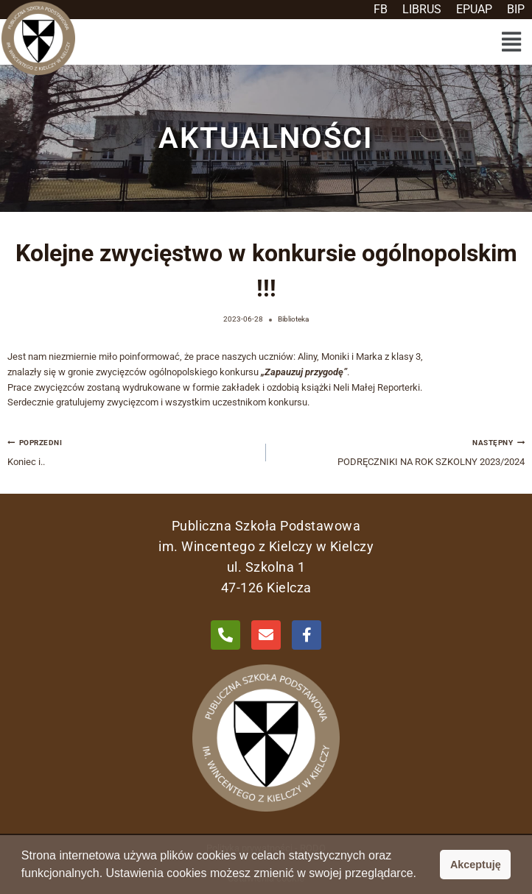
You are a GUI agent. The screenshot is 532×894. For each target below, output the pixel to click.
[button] (511, 42)
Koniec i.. (131, 451)
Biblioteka (293, 319)
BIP (516, 9)
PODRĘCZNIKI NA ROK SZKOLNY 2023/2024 (400, 451)
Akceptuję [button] (475, 864)
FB (381, 9)
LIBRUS (421, 9)
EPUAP (474, 9)
